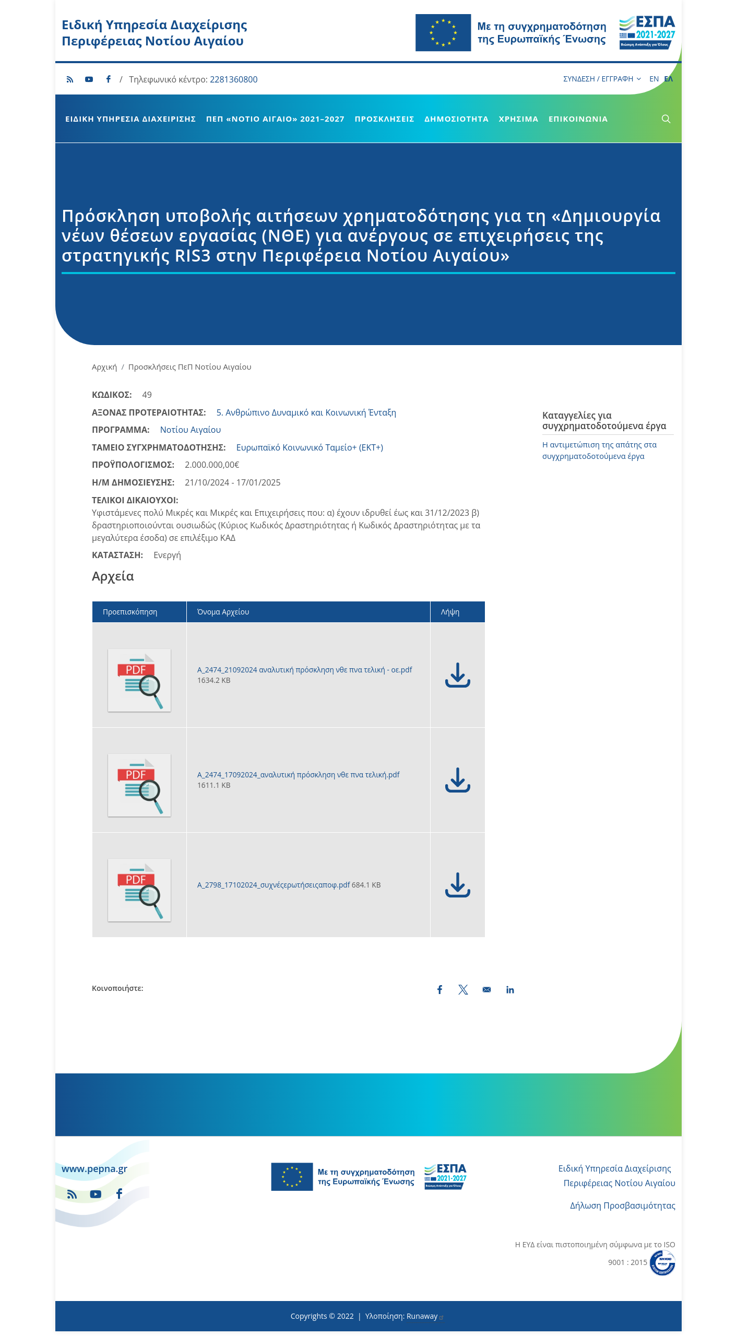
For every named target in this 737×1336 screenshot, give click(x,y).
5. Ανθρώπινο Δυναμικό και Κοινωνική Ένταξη (307, 412)
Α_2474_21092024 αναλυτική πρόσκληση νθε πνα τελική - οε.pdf (304, 670)
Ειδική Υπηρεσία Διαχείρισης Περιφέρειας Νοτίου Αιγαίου (154, 32)
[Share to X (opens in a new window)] (463, 989)
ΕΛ (668, 79)
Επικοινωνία (578, 118)
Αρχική (104, 366)
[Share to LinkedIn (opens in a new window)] (510, 989)
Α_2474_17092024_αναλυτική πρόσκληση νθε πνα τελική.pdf (298, 774)
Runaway (426, 1316)
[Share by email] (486, 989)
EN (654, 79)
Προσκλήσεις (384, 118)
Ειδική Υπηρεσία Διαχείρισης (130, 118)
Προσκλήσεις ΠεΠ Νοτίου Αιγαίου (190, 366)
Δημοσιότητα (456, 118)
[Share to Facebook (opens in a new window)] (439, 989)
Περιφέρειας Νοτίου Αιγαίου (619, 1183)
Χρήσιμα (519, 118)
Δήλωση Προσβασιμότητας (622, 1205)
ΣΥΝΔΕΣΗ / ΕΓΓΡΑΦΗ (602, 79)
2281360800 (233, 79)
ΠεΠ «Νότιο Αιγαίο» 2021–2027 (275, 118)
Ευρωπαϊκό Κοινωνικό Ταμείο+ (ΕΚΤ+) (309, 447)
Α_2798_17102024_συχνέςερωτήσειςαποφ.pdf (274, 885)
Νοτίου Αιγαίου (190, 429)
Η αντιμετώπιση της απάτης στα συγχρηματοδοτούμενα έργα (599, 450)
